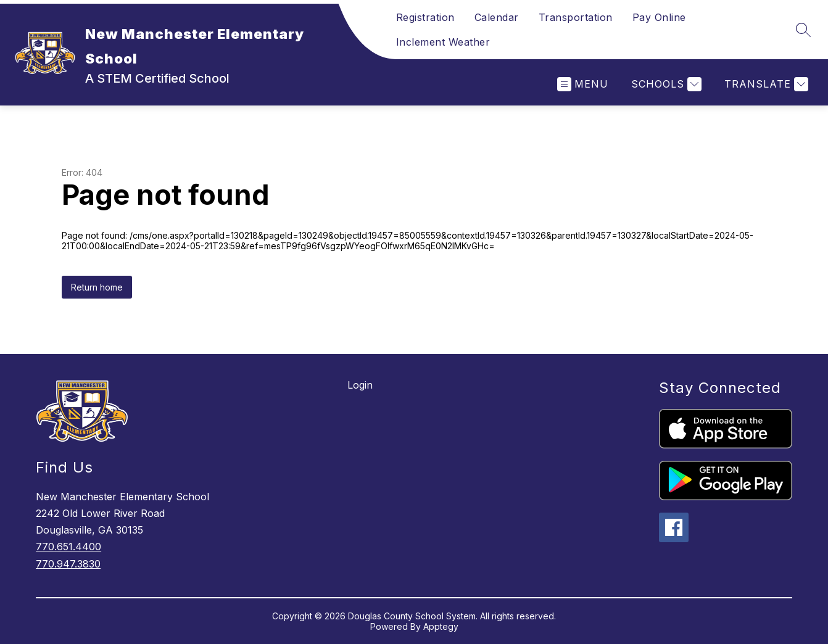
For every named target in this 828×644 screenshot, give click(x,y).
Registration (425, 17)
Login (360, 385)
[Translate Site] (764, 84)
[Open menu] (582, 84)
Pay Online (659, 17)
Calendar (496, 17)
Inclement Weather (443, 42)
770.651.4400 (68, 546)
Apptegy (440, 626)
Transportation (576, 17)
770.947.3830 (68, 564)
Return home (97, 287)
